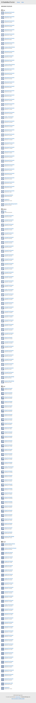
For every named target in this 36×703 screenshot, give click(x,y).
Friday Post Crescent (8, 337)
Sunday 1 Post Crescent (9, 116)
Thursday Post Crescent (9, 55)
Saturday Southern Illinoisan (10, 543)
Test (5, 211)
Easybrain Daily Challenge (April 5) (11, 203)
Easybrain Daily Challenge (9, 376)
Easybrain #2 (7, 687)
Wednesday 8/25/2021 (9, 195)
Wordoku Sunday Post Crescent (10, 548)
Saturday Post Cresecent (9, 670)
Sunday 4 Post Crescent (9, 604)
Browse (18, 2)
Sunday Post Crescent (9, 552)
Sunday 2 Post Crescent (9, 289)
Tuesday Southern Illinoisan (10, 47)
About (22, 2)
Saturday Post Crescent (9, 582)
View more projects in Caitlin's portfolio (17, 698)
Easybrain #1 (7, 199)
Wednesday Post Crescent (9, 12)
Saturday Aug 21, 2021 (9, 683)
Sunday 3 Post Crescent (9, 466)
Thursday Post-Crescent (9, 372)
